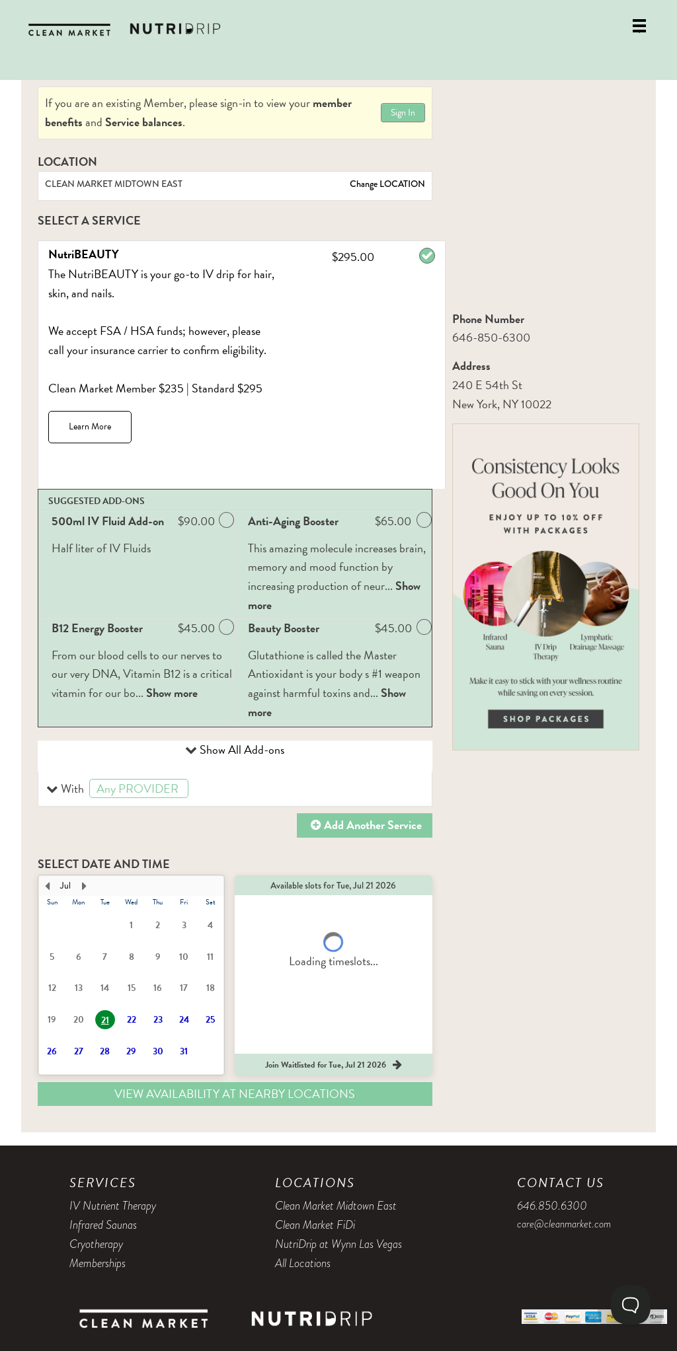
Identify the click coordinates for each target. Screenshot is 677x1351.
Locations (315, 1182)
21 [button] (105, 1020)
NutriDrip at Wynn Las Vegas (338, 1244)
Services (102, 1182)
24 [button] (184, 1020)
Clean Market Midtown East (336, 1205)
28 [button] (105, 1051)
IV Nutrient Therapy (112, 1205)
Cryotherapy (96, 1244)
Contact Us (560, 1182)
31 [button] (184, 1051)
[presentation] (131, 975)
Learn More (90, 426)
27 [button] (78, 1051)
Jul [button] (65, 886)
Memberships (97, 1263)
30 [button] (158, 1051)
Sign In (403, 113)
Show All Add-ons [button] (240, 749)
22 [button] (131, 1020)
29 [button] (131, 1051)
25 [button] (210, 1020)
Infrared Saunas (103, 1224)
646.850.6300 (552, 1205)
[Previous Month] (47, 886)
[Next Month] (84, 886)
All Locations (303, 1263)
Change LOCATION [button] (386, 183)
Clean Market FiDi (315, 1224)
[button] (235, 789)
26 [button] (52, 1051)
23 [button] (158, 1020)
